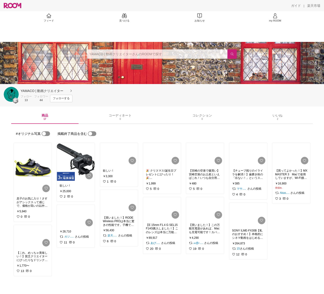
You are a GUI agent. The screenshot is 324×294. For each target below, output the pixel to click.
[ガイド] (296, 6)
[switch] (46, 133)
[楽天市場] (313, 6)
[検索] (232, 54)
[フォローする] (61, 98)
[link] (33, 168)
